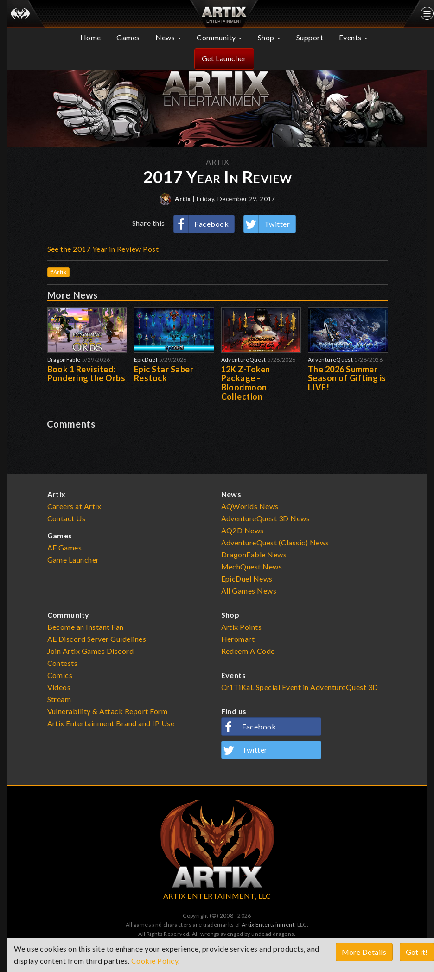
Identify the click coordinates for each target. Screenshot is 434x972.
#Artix (58, 272)
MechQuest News (251, 566)
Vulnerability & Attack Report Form (107, 711)
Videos (59, 687)
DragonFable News (254, 554)
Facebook (201, 224)
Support (310, 37)
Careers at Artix (74, 506)
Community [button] (219, 37)
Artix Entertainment (268, 924)
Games (128, 37)
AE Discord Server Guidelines (97, 638)
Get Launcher (224, 58)
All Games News (249, 590)
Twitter (267, 224)
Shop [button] (269, 37)
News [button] (168, 37)
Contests (62, 663)
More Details (364, 951)
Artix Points (241, 626)
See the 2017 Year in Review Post (103, 248)
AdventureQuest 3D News (265, 518)
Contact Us (66, 518)
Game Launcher (73, 559)
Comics (60, 675)
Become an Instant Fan (85, 626)
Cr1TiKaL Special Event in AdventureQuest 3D (299, 687)
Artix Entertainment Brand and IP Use (111, 723)
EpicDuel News (247, 578)
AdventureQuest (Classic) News (275, 542)
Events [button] (353, 37)
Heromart (238, 638)
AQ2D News (242, 530)
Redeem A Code (248, 650)
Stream (59, 699)
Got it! (417, 951)
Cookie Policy (155, 960)
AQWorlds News (250, 506)
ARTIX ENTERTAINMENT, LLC (217, 895)
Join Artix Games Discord (90, 650)
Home (90, 37)
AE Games (64, 547)
